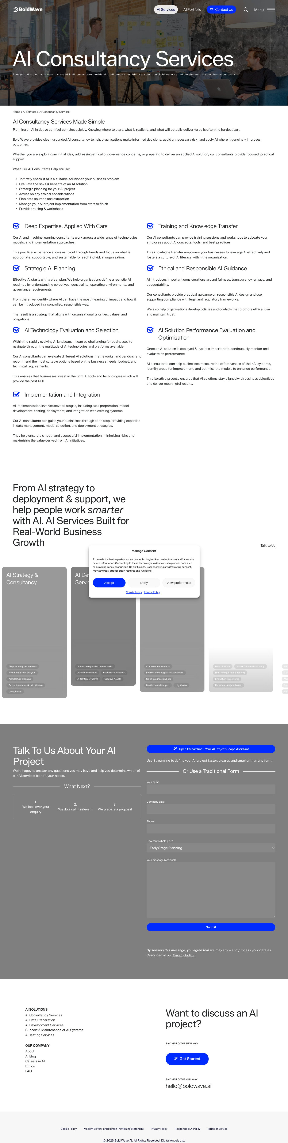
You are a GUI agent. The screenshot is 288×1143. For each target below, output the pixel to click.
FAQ (28, 1071)
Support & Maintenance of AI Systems (54, 1030)
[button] (264, 9)
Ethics (30, 1066)
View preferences (179, 582)
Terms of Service (217, 1128)
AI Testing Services (39, 1035)
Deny (144, 582)
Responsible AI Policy (187, 1128)
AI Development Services (44, 1025)
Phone (211, 826)
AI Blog (30, 1056)
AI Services (30, 111)
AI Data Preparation (40, 1020)
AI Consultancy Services (43, 1015)
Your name (211, 787)
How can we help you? (211, 845)
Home (16, 111)
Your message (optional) (211, 888)
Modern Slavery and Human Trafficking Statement (114, 1128)
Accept (109, 582)
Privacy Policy (152, 592)
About (29, 1051)
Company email (211, 807)
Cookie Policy (134, 592)
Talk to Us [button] (268, 546)
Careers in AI (35, 1061)
